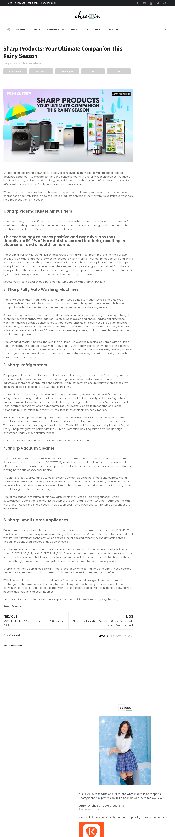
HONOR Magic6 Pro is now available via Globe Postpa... (145, 475)
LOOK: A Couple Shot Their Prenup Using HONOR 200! (147, 440)
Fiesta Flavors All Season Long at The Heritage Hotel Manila (154, 635)
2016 (126, 559)
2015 (126, 564)
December (133, 292)
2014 (126, 570)
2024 (126, 287)
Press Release (33, 65)
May (129, 494)
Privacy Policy (48, 3)
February (132, 510)
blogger (83, 684)
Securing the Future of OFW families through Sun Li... (142, 466)
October (132, 303)
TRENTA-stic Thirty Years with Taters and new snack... (144, 337)
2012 (126, 580)
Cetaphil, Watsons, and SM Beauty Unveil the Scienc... (147, 354)
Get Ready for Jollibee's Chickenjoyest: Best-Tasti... (144, 389)
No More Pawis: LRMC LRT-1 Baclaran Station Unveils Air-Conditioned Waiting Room (144, 734)
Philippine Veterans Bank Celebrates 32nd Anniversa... (144, 397)
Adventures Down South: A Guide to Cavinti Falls (151, 803)
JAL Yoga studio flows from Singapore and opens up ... (144, 380)
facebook (96, 684)
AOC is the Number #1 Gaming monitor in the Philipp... (144, 415)
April (129, 499)
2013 (126, 575)
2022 (126, 527)
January (131, 515)
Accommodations (56, 28)
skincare (126, 252)
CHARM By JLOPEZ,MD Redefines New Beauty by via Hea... (145, 457)
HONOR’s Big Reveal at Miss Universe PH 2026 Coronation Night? (155, 700)
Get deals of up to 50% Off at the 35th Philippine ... (147, 432)
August (131, 313)
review (125, 245)
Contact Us (33, 3)
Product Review (130, 233)
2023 (126, 522)
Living (86, 28)
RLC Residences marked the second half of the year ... (143, 372)
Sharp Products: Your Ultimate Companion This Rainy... (145, 406)
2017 (126, 554)
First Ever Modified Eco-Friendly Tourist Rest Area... (145, 449)
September (134, 308)
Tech (97, 28)
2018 (126, 548)
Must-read (22, 28)
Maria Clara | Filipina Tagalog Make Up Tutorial (153, 605)
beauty (125, 239)
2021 (126, 532)
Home (9, 3)
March (130, 504)
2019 (126, 543)
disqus (108, 684)
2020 (126, 537)
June (129, 488)
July (128, 483)
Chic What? (20, 3)
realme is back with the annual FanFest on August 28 (145, 329)
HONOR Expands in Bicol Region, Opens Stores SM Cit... (146, 363)
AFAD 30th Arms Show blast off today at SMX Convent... (145, 346)
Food (74, 28)
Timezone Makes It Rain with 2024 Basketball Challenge (147, 423)
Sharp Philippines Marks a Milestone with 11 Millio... (143, 320)
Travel (37, 28)
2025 (126, 282)
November (133, 298)
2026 (126, 277)
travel (125, 258)
